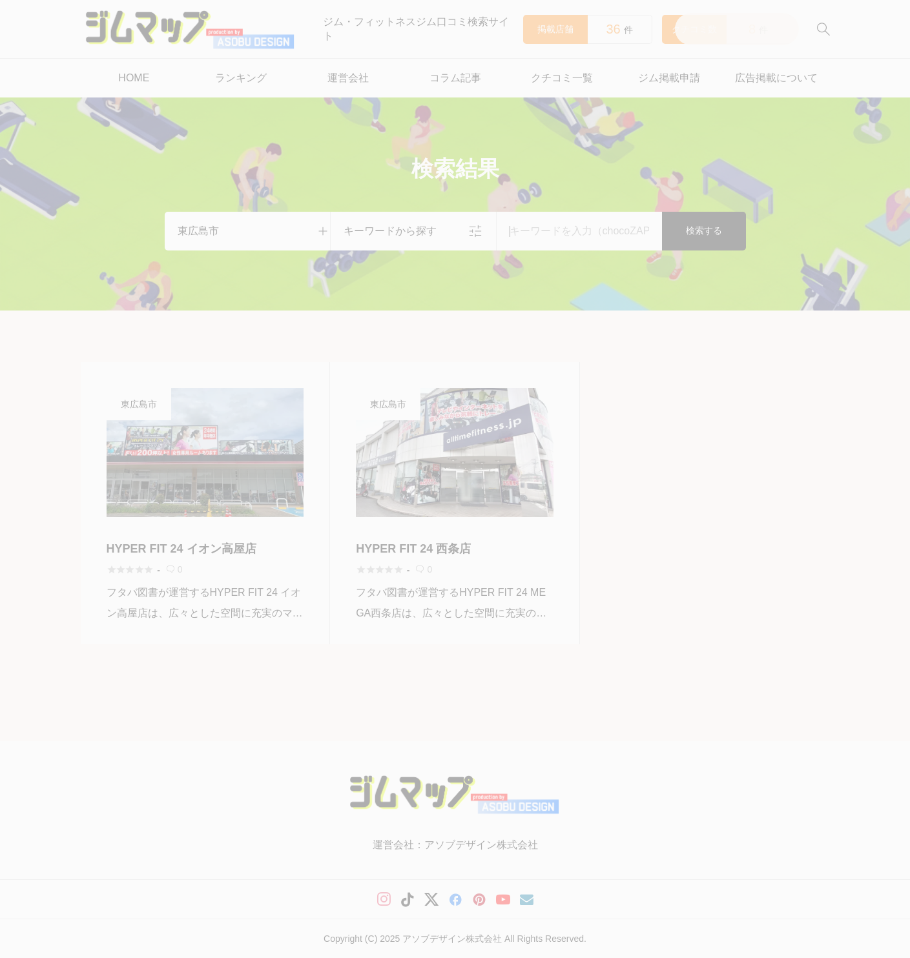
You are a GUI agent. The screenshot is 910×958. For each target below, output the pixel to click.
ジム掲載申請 (669, 77)
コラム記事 (455, 77)
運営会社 (348, 77)
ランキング (241, 77)
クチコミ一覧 (562, 77)
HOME (133, 77)
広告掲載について (776, 77)
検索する (704, 230)
